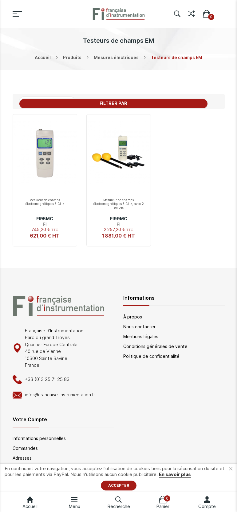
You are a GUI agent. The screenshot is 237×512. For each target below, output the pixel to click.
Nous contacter (139, 326)
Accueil (43, 57)
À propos (132, 316)
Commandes (25, 448)
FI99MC (118, 218)
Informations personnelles (39, 438)
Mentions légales (140, 336)
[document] (118, 478)
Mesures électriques (116, 57)
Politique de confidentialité (151, 356)
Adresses (22, 458)
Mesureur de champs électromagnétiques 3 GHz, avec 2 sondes (118, 203)
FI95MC (44, 218)
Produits (72, 57)
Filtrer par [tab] (113, 103)
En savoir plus (175, 474)
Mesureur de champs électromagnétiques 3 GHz (45, 202)
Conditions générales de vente (155, 346)
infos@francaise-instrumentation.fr (60, 394)
